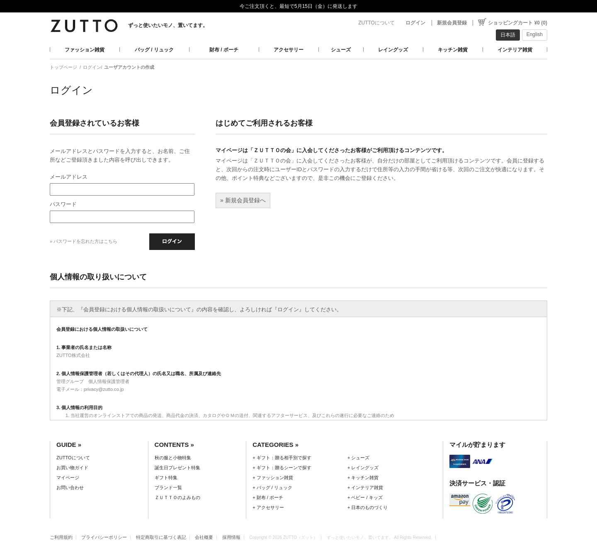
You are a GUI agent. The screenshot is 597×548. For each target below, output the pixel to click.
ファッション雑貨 (84, 50)
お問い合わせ (70, 487)
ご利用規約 (61, 537)
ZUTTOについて (376, 23)
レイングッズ (393, 50)
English (535, 34)
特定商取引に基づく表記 (161, 537)
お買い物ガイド (72, 467)
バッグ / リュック (154, 50)
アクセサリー (288, 50)
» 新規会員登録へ (243, 200)
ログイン (415, 23)
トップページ (63, 67)
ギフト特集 (166, 477)
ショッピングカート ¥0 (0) (517, 23)
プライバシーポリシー (104, 537)
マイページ (67, 477)
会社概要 (204, 537)
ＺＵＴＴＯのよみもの (177, 497)
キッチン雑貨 (453, 50)
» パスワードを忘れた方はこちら (83, 241)
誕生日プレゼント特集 (177, 467)
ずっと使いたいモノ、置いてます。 (168, 25)
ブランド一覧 (168, 487)
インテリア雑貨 (515, 50)
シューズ (341, 50)
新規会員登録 (452, 23)
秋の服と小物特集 (173, 457)
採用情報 (231, 537)
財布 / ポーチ (223, 50)
